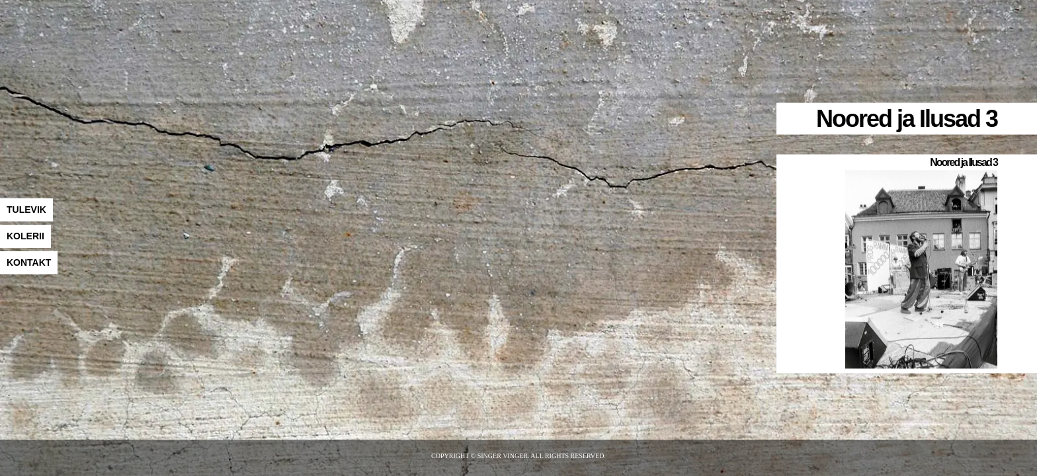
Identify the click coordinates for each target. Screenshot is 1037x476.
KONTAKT (29, 262)
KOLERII (25, 236)
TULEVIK (26, 209)
